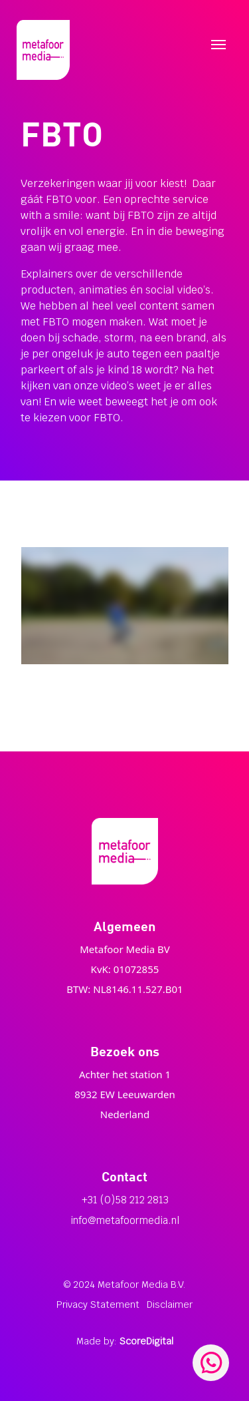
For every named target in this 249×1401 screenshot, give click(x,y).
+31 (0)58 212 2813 (125, 1199)
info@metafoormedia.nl (124, 1220)
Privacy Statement (97, 1304)
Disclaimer (170, 1304)
